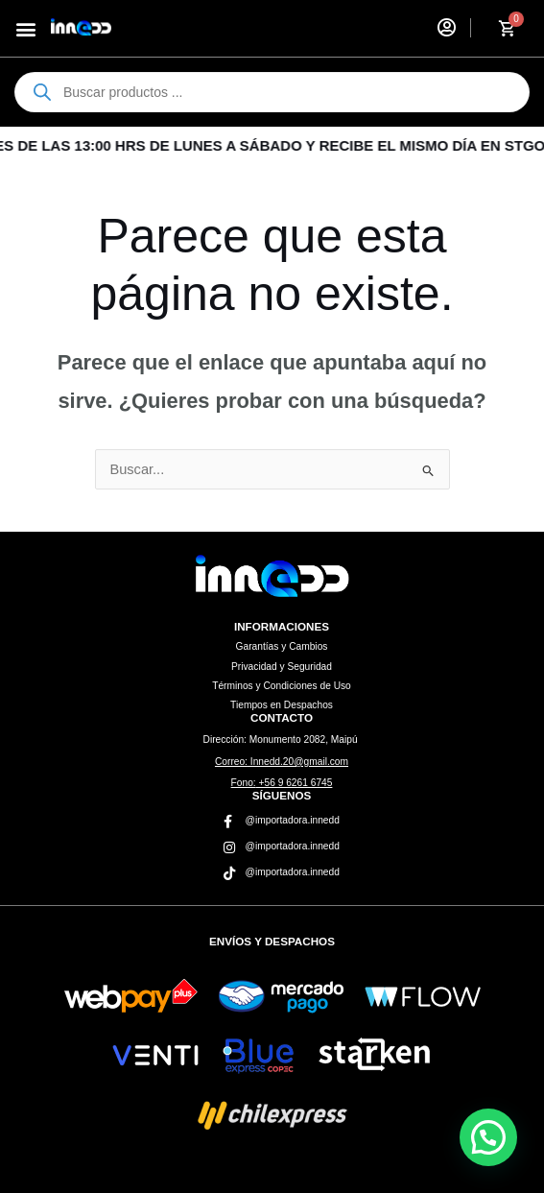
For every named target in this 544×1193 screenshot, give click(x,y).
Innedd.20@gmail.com (281, 761)
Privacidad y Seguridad (281, 666)
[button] (25, 28)
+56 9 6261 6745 (282, 782)
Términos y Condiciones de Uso (281, 685)
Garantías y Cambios (282, 646)
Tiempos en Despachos (281, 705)
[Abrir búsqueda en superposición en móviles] (272, 92)
